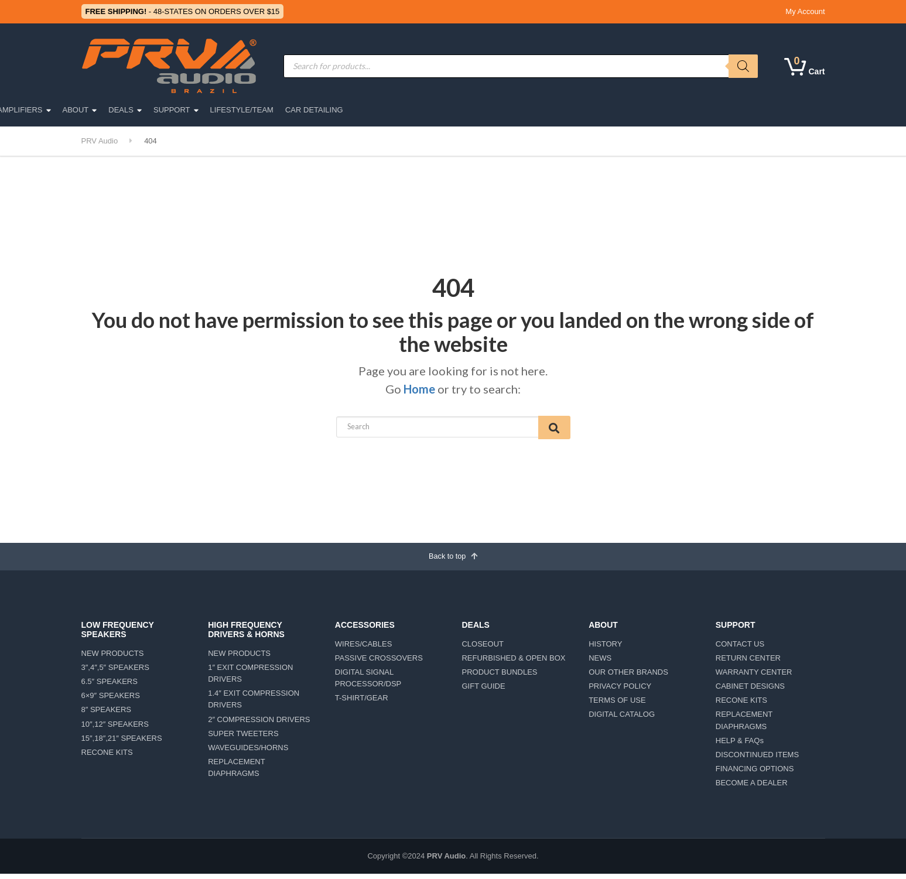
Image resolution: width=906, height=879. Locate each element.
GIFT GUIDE (483, 691)
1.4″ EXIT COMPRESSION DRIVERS (253, 704)
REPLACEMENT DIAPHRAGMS (236, 772)
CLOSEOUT (482, 648)
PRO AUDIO (162, 109)
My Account (805, 11)
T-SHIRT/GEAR (361, 703)
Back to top (453, 559)
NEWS (600, 662)
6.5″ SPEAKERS (109, 686)
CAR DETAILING (736, 109)
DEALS (543, 109)
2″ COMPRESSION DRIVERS (259, 724)
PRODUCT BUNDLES (499, 676)
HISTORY (605, 648)
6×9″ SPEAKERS (110, 700)
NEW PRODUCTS (112, 658)
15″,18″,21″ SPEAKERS (121, 742)
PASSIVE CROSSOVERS (379, 662)
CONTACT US (740, 648)
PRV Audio (446, 861)
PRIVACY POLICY (620, 691)
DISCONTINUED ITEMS (757, 759)
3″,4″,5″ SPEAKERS (115, 672)
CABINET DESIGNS (750, 691)
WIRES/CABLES (363, 648)
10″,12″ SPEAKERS (115, 728)
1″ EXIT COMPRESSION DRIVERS (250, 678)
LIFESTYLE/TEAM (663, 109)
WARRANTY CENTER (754, 676)
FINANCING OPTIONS (755, 773)
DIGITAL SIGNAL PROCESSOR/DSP (368, 682)
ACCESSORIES (371, 109)
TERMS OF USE (617, 705)
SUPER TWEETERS (243, 738)
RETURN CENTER (748, 662)
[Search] (743, 66)
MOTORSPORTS (294, 109)
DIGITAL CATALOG (622, 719)
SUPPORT (594, 109)
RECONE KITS (107, 757)
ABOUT (497, 109)
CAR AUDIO (224, 109)
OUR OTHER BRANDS (628, 676)
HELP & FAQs (740, 745)
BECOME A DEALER (752, 788)
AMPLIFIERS (441, 109)
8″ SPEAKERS (106, 714)
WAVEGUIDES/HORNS (248, 752)
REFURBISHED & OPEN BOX (513, 662)
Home (419, 389)
